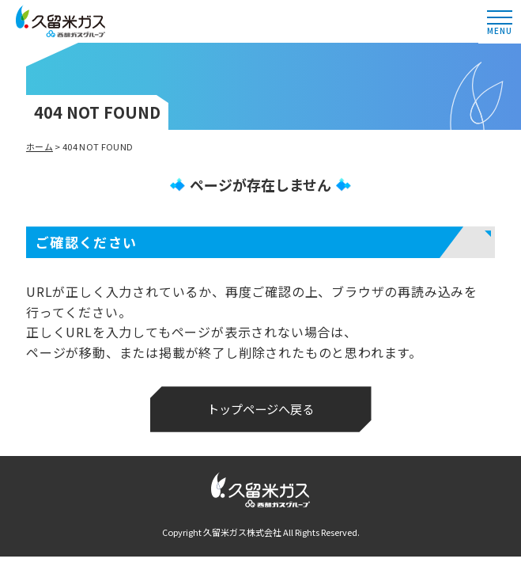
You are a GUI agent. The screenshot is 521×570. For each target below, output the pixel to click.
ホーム (39, 146)
